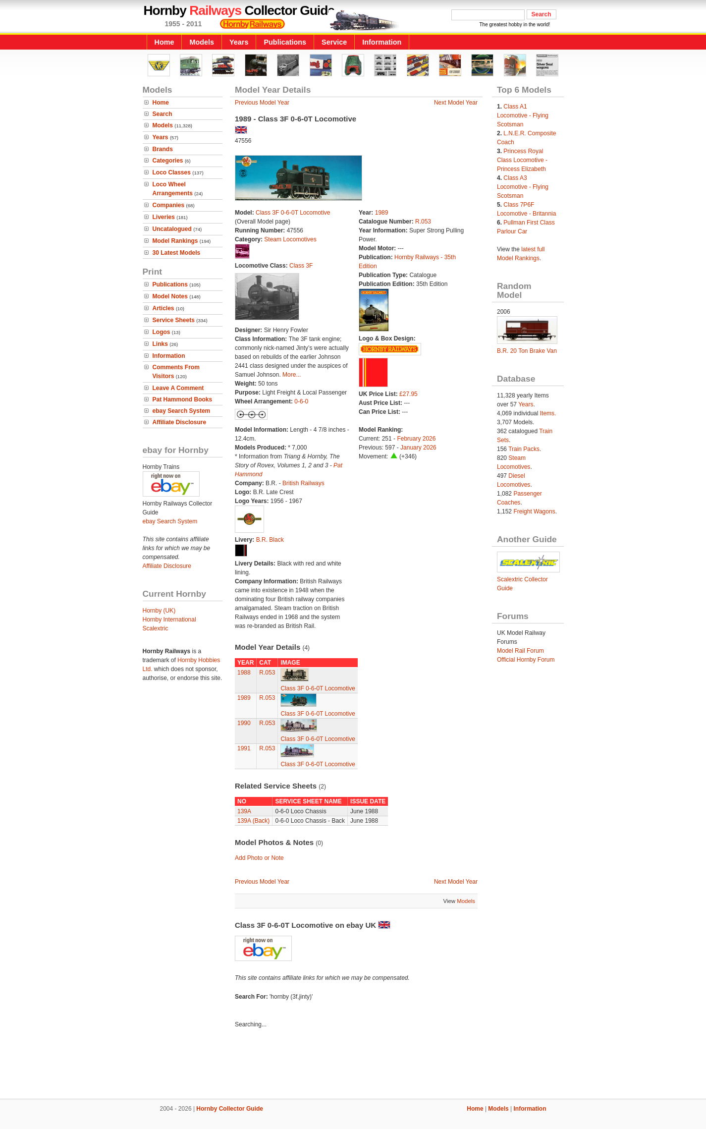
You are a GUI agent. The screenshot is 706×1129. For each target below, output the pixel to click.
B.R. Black (270, 539)
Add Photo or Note (259, 857)
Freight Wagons (534, 511)
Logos (161, 332)
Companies (169, 205)
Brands (163, 149)
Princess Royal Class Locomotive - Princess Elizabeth (522, 160)
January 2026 (418, 447)
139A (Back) (253, 820)
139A (244, 811)
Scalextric (155, 628)
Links (160, 343)
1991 (244, 748)
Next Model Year (456, 102)
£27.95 (408, 394)
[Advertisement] (353, 1065)
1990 (244, 723)
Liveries (164, 217)
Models (201, 42)
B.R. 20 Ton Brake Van (527, 350)
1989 (381, 212)
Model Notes (170, 296)
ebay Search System (182, 410)
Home (164, 42)
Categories (168, 160)
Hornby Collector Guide (229, 1108)
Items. (548, 413)
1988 (244, 672)
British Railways (303, 483)
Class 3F (301, 265)
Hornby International (169, 619)
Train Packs (524, 449)
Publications (285, 42)
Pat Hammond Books (183, 399)
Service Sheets (174, 320)
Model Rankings (175, 240)
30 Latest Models (177, 252)
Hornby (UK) (159, 610)
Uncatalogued (172, 229)
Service (334, 42)
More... (291, 374)
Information (381, 42)
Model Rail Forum (520, 650)
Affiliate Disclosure (180, 422)
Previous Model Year (262, 102)
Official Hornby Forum (525, 659)
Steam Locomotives (290, 239)
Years (238, 42)
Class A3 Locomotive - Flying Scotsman (522, 186)
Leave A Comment (178, 388)
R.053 (423, 221)
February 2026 (416, 438)
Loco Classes (172, 172)
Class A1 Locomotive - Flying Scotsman (522, 115)
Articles (163, 308)
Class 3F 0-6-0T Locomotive (293, 212)
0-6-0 (301, 401)
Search (162, 114)
